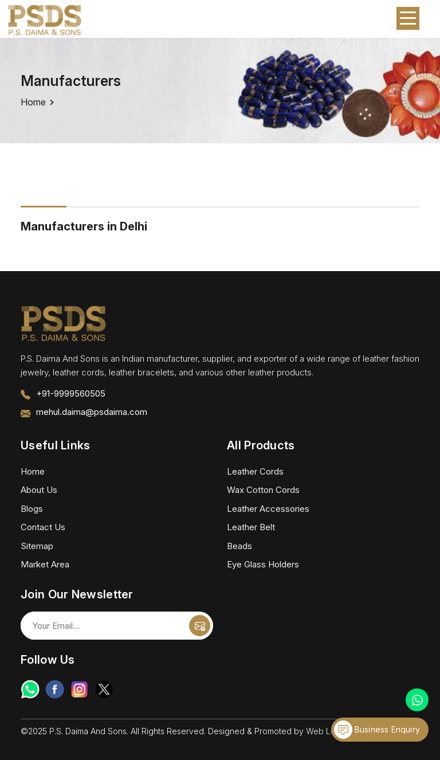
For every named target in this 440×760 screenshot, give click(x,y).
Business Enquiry (377, 729)
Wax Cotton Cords (263, 489)
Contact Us (43, 527)
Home (33, 102)
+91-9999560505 (70, 393)
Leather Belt (251, 527)
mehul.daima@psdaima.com (91, 411)
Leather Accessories (268, 508)
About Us (39, 489)
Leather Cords (255, 471)
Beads (239, 545)
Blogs (32, 508)
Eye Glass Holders (263, 564)
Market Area (45, 564)
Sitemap (37, 545)
